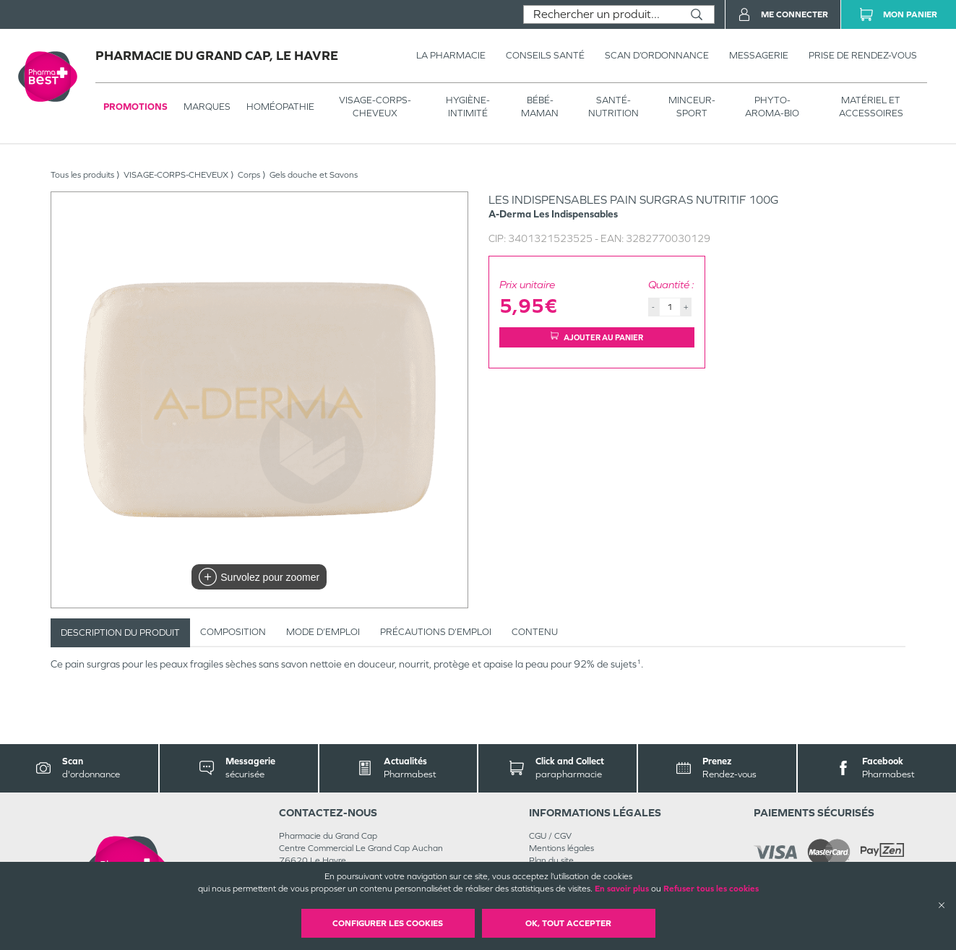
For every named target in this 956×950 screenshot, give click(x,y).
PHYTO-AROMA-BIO (772, 106)
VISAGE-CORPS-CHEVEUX (375, 106)
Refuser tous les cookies (711, 889)
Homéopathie (280, 106)
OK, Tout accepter (568, 923)
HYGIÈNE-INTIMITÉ (468, 106)
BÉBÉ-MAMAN (540, 106)
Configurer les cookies (387, 923)
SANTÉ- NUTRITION (613, 106)
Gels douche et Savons (314, 175)
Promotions (135, 106)
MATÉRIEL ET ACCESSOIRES (871, 106)
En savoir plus (622, 889)
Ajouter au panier (597, 337)
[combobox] (601, 14)
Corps (249, 175)
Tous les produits (82, 175)
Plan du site (551, 860)
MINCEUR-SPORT (691, 106)
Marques (207, 106)
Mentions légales (561, 848)
